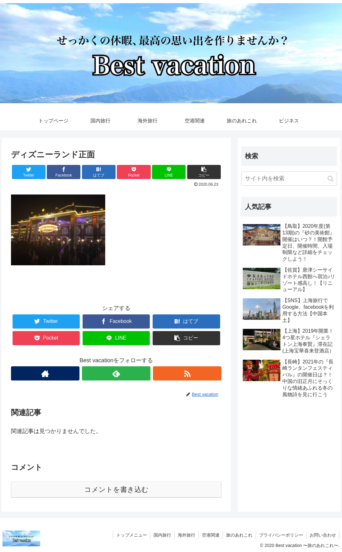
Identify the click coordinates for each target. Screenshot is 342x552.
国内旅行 (162, 535)
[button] (330, 178)
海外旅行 (186, 535)
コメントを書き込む (116, 489)
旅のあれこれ (239, 535)
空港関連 (211, 535)
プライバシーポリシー (281, 535)
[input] (289, 179)
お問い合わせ (323, 535)
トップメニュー (131, 535)
